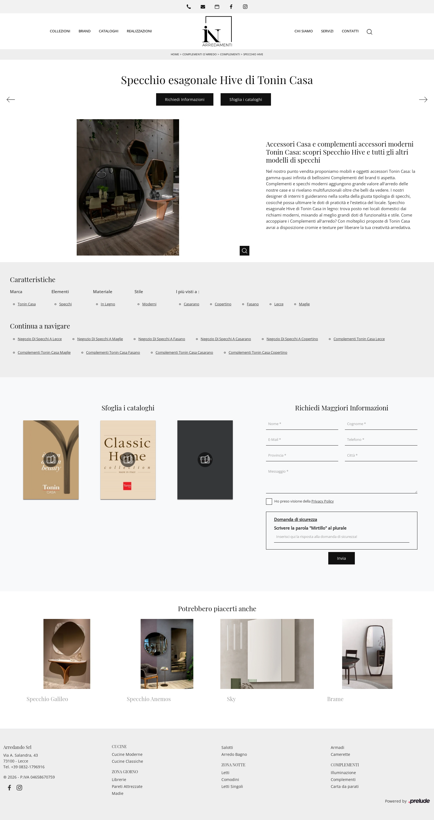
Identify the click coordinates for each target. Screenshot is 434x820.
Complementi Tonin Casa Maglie (44, 351)
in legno (108, 303)
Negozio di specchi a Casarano (226, 338)
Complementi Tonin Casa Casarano (184, 351)
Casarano (191, 303)
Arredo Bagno (234, 753)
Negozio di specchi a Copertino (292, 338)
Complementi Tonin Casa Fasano (113, 351)
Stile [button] (139, 291)
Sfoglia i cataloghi (245, 98)
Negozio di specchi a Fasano (161, 338)
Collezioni (60, 30)
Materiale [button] (102, 291)
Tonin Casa (27, 303)
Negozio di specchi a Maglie (100, 338)
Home (175, 54)
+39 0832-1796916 (28, 766)
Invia (341, 557)
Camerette (340, 753)
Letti (225, 772)
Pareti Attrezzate (127, 785)
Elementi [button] (60, 291)
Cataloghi (108, 30)
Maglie (304, 303)
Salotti (227, 746)
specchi (65, 303)
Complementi (230, 54)
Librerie (119, 779)
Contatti (350, 30)
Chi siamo (303, 30)
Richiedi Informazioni (185, 98)
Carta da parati (345, 785)
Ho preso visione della (304, 500)
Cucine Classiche (127, 760)
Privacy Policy (322, 500)
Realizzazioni (139, 30)
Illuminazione (343, 772)
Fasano (253, 303)
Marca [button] (16, 291)
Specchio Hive (253, 54)
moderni (149, 303)
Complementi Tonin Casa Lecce (359, 338)
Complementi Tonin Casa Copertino (258, 351)
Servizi (327, 30)
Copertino (223, 303)
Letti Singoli (232, 785)
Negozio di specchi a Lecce (40, 338)
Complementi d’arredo (199, 54)
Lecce (278, 303)
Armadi (337, 746)
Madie (117, 792)
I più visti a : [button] (187, 291)
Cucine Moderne (127, 753)
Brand (85, 30)
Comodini (230, 779)
